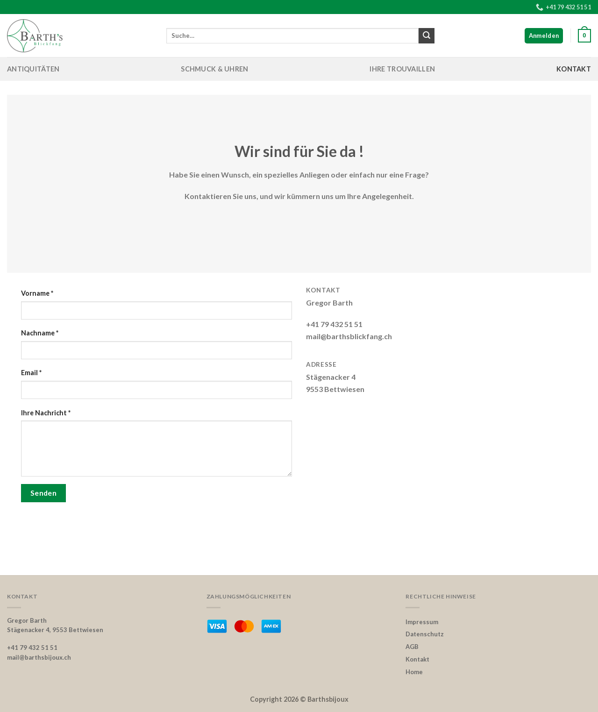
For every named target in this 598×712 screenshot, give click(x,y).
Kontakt (573, 69)
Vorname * (37, 293)
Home (414, 672)
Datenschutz (425, 634)
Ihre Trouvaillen (402, 69)
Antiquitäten (33, 69)
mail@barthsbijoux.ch (39, 657)
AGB (412, 646)
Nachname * (39, 333)
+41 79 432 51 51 (32, 647)
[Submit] (426, 36)
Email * (31, 373)
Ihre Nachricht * (46, 413)
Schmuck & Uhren (214, 69)
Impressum (422, 622)
